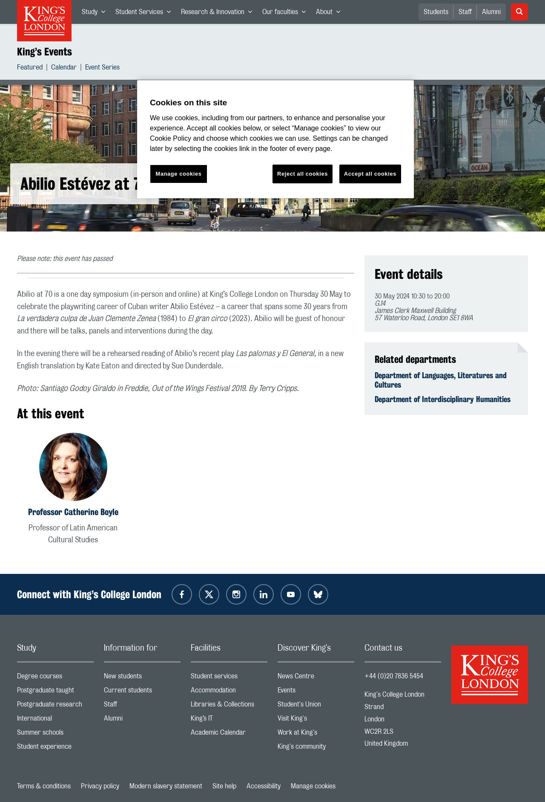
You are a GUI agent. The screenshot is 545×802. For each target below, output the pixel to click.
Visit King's (316, 720)
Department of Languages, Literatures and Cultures (441, 380)
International (55, 720)
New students (142, 678)
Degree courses (55, 678)
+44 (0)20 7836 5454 (393, 676)
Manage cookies (313, 786)
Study (96, 14)
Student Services (145, 14)
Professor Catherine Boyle (73, 512)
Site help (224, 786)
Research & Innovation (219, 14)
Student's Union (316, 706)
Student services (229, 678)
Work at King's (316, 734)
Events (316, 692)
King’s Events (44, 51)
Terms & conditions (44, 786)
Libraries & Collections (229, 706)
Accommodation (229, 692)
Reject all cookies (302, 174)
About (330, 14)
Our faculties (286, 14)
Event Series (102, 68)
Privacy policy (100, 786)
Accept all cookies (370, 174)
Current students (142, 692)
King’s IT (229, 720)
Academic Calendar (229, 734)
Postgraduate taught (55, 692)
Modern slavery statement (165, 786)
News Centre (316, 678)
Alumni (491, 12)
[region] (275, 139)
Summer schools (55, 734)
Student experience (55, 748)
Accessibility (264, 786)
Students (436, 12)
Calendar (64, 68)
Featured (30, 68)
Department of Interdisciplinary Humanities (443, 399)
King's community (316, 748)
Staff (465, 12)
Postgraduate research (55, 706)
